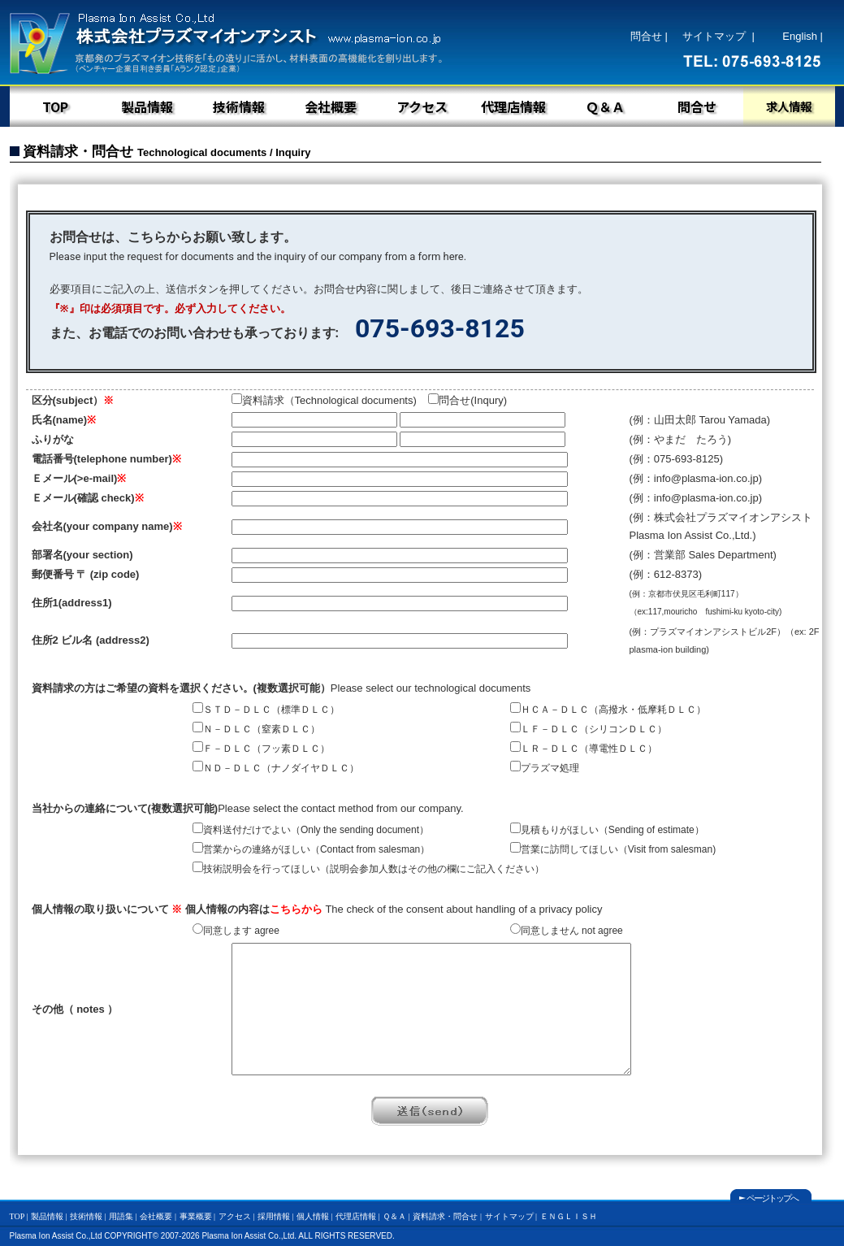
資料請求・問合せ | (447, 1216)
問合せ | (649, 36)
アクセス (422, 106)
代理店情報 (513, 106)
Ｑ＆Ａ (605, 106)
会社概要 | (158, 1216)
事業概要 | (198, 1216)
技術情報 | (88, 1216)
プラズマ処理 (549, 768)
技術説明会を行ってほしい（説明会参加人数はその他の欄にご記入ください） (368, 869)
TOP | (19, 1216)
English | (802, 36)
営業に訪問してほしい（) (613, 849)
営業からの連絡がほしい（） (311, 849)
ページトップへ (772, 1198)
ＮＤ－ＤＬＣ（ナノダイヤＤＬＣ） (276, 768)
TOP (55, 106)
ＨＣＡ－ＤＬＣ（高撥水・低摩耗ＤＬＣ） (608, 709)
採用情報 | (276, 1216)
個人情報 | (314, 1216)
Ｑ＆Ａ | (396, 1216)
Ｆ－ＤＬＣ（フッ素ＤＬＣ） (261, 748)
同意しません (566, 930)
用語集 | (123, 1216)
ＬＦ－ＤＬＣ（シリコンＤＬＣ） (588, 729)
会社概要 (331, 106)
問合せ (696, 106)
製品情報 (147, 106)
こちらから (296, 909)
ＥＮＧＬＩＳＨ (568, 1216)
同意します (236, 930)
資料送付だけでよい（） (311, 830)
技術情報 (239, 106)
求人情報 (789, 106)
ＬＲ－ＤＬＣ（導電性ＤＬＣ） (583, 748)
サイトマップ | (718, 36)
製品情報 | (49, 1216)
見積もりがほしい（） (607, 830)
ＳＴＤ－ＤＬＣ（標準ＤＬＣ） (266, 709)
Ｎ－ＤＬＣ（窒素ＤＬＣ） (256, 729)
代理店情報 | (357, 1216)
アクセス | (237, 1216)
